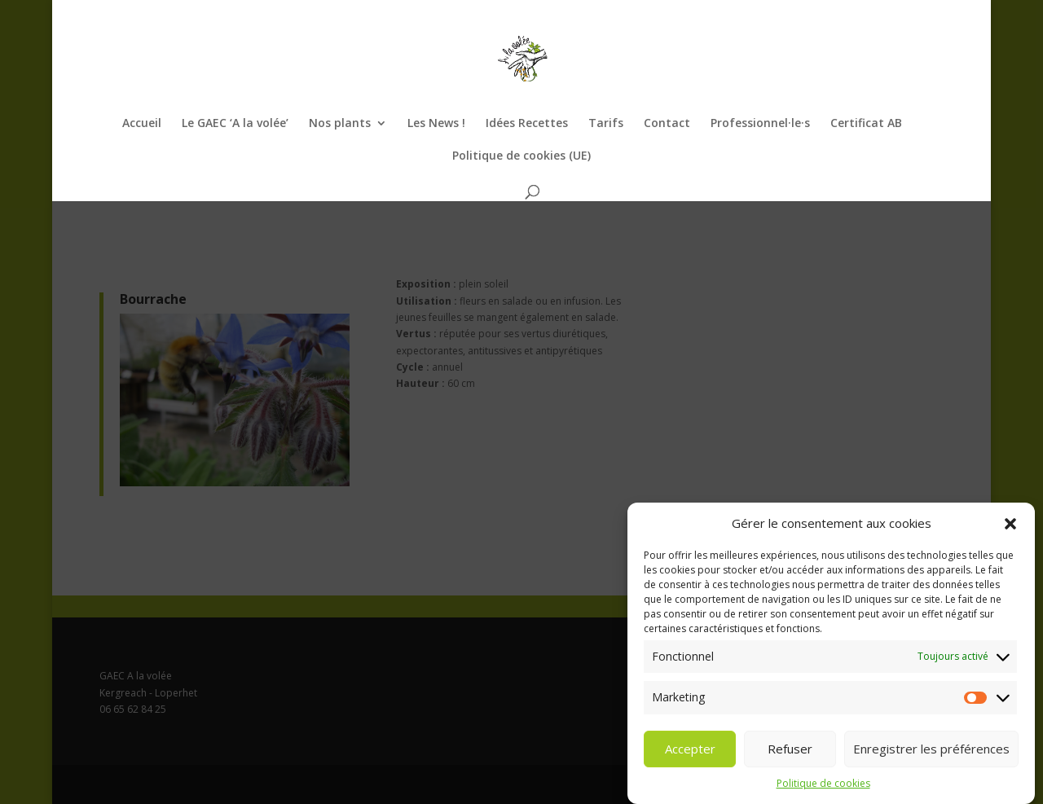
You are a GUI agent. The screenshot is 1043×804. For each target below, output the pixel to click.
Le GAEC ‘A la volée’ (235, 123)
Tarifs (605, 123)
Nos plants (340, 123)
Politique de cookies (823, 785)
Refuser (790, 751)
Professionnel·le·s (760, 123)
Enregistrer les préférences (931, 751)
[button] (1010, 525)
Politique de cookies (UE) (521, 156)
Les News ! (436, 123)
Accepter (690, 751)
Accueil (141, 123)
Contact (667, 123)
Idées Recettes (527, 123)
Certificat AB (866, 123)
